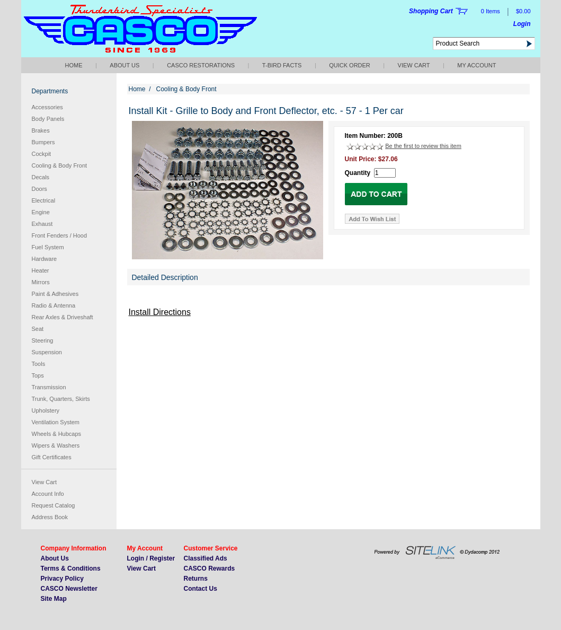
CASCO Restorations (201, 65)
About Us (124, 65)
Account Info (48, 494)
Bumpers (43, 142)
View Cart (414, 65)
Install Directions (160, 312)
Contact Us (200, 588)
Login (522, 24)
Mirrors (41, 282)
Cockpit (41, 154)
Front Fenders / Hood (59, 235)
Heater (40, 270)
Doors (39, 189)
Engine (41, 212)
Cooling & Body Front (59, 165)
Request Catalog (53, 505)
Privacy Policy (62, 578)
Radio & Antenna (54, 305)
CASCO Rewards (209, 568)
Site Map (54, 598)
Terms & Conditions (71, 568)
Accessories (47, 107)
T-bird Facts (282, 65)
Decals (41, 177)
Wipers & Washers (56, 445)
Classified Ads (205, 558)
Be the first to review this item (423, 146)
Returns (196, 578)
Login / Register (151, 558)
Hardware (44, 259)
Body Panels (48, 119)
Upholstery (46, 410)
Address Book (50, 517)
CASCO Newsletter (69, 588)
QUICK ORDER (349, 65)
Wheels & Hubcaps (57, 434)
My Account (476, 65)
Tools (39, 364)
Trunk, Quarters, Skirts (61, 399)
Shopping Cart (431, 11)
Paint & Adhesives (55, 294)
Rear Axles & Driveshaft (62, 317)
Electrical (44, 200)
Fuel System (48, 247)
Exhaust (42, 224)
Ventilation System (56, 422)
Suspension (47, 352)
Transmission (49, 387)
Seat (38, 329)
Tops (38, 375)
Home (74, 65)
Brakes (41, 130)
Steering (43, 340)
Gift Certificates (52, 457)
